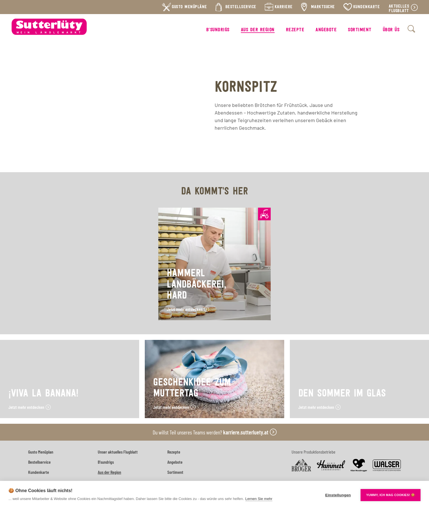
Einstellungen (338, 495)
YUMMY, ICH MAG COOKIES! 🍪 (390, 495)
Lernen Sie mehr (258, 499)
